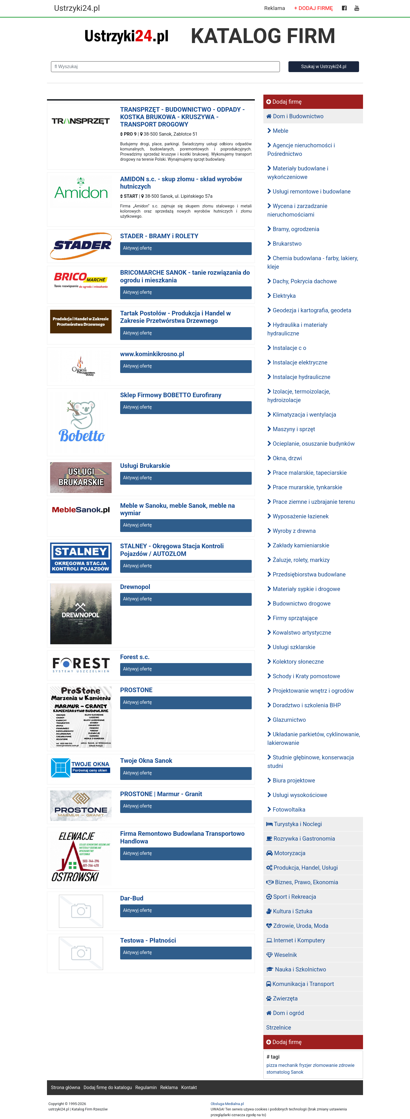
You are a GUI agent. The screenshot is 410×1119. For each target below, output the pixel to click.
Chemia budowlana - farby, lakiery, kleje (312, 262)
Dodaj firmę (284, 101)
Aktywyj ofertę (137, 248)
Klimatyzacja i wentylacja (301, 414)
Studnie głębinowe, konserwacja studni (310, 761)
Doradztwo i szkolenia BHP (304, 705)
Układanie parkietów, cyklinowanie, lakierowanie (313, 738)
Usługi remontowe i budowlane (308, 191)
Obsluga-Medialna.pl (227, 1104)
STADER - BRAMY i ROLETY (159, 236)
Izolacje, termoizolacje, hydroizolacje (298, 395)
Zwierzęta (282, 998)
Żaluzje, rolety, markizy (298, 560)
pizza (271, 1065)
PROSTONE (136, 690)
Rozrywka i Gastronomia (300, 838)
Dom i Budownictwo (294, 116)
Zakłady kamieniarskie (298, 545)
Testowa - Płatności (148, 940)
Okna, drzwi (284, 458)
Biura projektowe (291, 780)
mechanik (288, 1065)
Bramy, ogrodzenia (293, 229)
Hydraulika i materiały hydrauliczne (297, 329)
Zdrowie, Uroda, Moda (297, 925)
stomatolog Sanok (285, 1072)
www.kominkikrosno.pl (152, 354)
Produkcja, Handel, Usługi (302, 867)
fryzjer (305, 1065)
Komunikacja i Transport (300, 984)
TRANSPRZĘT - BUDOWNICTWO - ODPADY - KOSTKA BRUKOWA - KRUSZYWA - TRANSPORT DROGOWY (182, 117)
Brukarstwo (284, 243)
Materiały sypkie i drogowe (303, 589)
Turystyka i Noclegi (294, 824)
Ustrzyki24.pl (77, 8)
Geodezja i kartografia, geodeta (309, 310)
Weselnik (281, 954)
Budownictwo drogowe (299, 603)
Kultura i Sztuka (289, 911)
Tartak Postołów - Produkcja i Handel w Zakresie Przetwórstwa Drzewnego (175, 317)
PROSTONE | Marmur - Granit (161, 794)
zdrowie (346, 1065)
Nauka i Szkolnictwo (296, 969)
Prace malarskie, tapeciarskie (307, 472)
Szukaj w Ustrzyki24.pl (324, 66)
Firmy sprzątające (292, 618)
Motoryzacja (286, 853)
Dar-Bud (132, 898)
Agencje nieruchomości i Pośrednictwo (301, 149)
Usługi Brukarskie (145, 465)
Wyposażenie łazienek (298, 516)
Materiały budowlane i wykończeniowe (297, 172)
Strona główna (65, 1087)
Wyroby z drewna (291, 530)
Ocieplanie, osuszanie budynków (311, 443)
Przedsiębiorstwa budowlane (306, 574)
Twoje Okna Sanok (146, 760)
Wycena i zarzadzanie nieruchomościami (297, 210)
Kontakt (189, 1087)
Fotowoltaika (286, 809)
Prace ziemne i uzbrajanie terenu (311, 501)
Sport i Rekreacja (291, 896)
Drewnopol (135, 586)
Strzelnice (278, 1027)
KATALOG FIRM (263, 36)
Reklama (274, 8)
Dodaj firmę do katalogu (108, 1087)
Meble (277, 130)
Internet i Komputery (295, 940)
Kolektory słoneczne (295, 661)
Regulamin (146, 1087)
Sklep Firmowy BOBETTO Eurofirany (171, 395)
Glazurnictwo (286, 719)
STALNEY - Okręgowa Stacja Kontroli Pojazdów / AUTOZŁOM (172, 550)
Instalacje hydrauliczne (298, 377)
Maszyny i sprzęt (291, 429)
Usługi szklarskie (291, 647)
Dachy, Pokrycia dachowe (302, 281)
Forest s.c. (135, 657)
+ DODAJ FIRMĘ (313, 8)
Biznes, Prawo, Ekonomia (302, 882)
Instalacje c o (286, 348)
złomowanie (325, 1065)
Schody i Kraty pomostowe (303, 676)
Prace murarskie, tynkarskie (304, 487)
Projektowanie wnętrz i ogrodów (310, 690)
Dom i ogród (285, 1013)
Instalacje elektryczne (297, 362)
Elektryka (281, 295)
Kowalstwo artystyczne (299, 632)
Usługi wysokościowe (297, 795)
